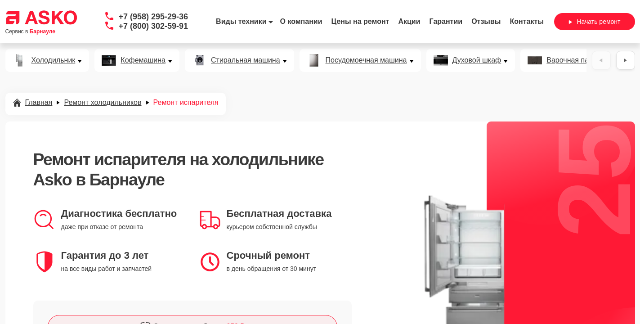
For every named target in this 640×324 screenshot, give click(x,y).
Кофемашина (143, 60)
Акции (409, 21)
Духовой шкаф (476, 60)
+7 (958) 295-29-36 (153, 16)
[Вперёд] (625, 60)
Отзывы (486, 21)
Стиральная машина (245, 60)
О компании (301, 21)
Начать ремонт (594, 22)
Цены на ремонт (360, 21)
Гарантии (446, 21)
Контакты (527, 21)
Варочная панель (575, 60)
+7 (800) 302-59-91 (153, 26)
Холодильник (53, 60)
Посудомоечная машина (366, 60)
